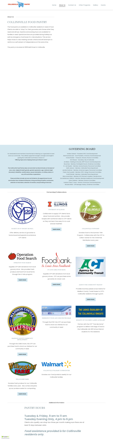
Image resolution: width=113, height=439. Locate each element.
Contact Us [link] (72, 8)
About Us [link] (62, 8)
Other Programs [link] (84, 8)
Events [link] (103, 8)
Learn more (56, 229)
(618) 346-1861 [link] (101, 2)
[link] (19, 8)
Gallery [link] (95, 8)
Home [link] (54, 8)
